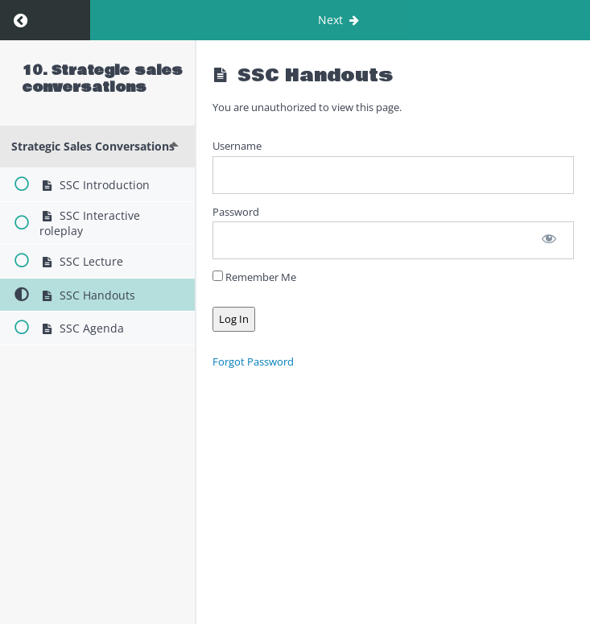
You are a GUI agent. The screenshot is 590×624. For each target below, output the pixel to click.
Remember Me (254, 277)
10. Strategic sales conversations (103, 78)
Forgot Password (253, 361)
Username (237, 145)
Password (235, 212)
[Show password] (549, 240)
